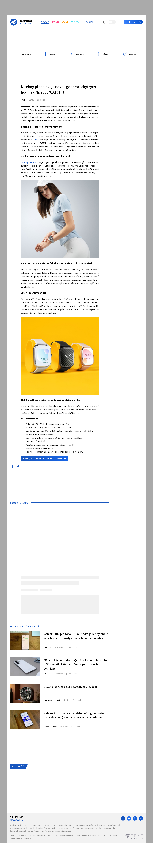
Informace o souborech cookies (83, 828)
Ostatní (48, 674)
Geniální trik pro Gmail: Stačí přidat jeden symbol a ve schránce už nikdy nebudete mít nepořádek (76, 636)
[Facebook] (123, 818)
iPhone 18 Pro (20, 838)
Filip (31, 100)
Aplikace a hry (51, 727)
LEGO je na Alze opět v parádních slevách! (70, 687)
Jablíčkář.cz (31, 835)
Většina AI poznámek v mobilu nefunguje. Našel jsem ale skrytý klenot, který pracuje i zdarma (74, 715)
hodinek (36, 139)
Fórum (55, 21)
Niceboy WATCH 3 (29, 162)
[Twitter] (129, 818)
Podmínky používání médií (31, 828)
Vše (23, 100)
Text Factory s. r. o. (38, 825)
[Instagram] (135, 818)
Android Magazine (43, 835)
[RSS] (141, 818)
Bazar (65, 21)
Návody (48, 647)
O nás (27, 831)
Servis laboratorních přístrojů (101, 835)
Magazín (45, 21)
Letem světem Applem (18, 835)
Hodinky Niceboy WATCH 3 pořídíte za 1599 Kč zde (44, 458)
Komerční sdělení (52, 700)
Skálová (59, 647)
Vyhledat (135, 22)
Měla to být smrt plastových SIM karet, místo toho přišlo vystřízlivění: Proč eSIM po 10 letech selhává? (76, 664)
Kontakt (90, 21)
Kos (64, 727)
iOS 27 (28, 838)
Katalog (75, 21)
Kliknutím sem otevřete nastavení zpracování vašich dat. (50, 831)
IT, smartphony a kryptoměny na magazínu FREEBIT (70, 835)
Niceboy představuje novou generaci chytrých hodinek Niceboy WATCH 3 (58, 89)
